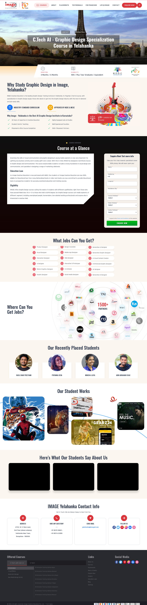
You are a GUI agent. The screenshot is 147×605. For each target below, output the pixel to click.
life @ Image (104, 5)
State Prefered (113, 203)
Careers (90, 576)
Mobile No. (111, 174)
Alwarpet (46, 571)
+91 (109, 176)
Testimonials (77, 5)
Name (110, 167)
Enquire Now (129, 5)
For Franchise (91, 5)
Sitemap (90, 585)
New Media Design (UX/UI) (15, 577)
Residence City (113, 189)
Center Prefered (113, 210)
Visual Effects (12, 571)
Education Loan (92, 579)
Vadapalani (46, 587)
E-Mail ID (111, 181)
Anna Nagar (46, 575)
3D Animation (12, 568)
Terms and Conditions (123, 218)
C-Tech (32, 563)
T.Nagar (45, 583)
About (53, 5)
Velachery (46, 591)
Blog (89, 582)
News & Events (92, 570)
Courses (43, 5)
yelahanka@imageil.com (90, 527)
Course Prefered (113, 196)
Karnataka (80, 32)
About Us (90, 562)
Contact (115, 5)
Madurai (45, 594)
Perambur (46, 579)
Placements (64, 5)
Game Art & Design (13, 574)
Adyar (45, 567)
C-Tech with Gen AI (17, 563)
